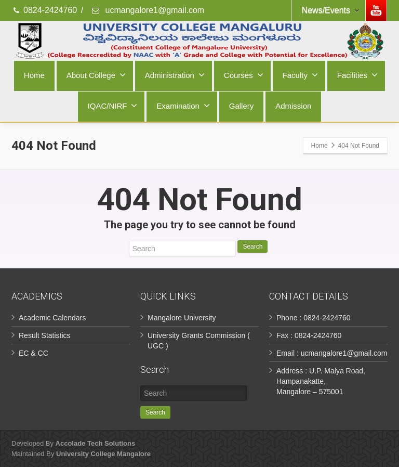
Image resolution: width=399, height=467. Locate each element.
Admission (293, 105)
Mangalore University (182, 318)
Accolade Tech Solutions (96, 443)
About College (96, 75)
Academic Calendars (52, 318)
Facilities (357, 75)
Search (252, 246)
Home (34, 75)
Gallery (241, 105)
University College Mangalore (103, 454)
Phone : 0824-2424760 (313, 318)
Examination (183, 105)
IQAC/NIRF (113, 105)
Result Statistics (45, 335)
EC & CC (33, 353)
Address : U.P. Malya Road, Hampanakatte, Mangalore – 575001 (320, 381)
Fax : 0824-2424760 (308, 335)
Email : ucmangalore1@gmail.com (331, 353)
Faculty (300, 75)
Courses (243, 75)
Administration (175, 75)
